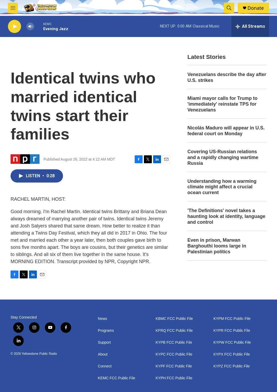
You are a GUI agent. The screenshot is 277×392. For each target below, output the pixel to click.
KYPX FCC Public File (231, 354)
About (103, 354)
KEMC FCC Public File (116, 378)
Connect (104, 366)
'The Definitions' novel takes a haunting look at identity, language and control (226, 216)
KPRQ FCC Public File (174, 331)
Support (104, 342)
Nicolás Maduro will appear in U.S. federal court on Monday (226, 130)
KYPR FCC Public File (231, 331)
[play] (14, 27)
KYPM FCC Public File (232, 319)
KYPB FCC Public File (174, 342)
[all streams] (250, 26)
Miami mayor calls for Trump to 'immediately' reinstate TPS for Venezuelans (222, 104)
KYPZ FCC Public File (231, 366)
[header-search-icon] (229, 8)
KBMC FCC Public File (174, 319)
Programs (106, 331)
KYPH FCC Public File (174, 378)
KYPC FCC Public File (174, 354)
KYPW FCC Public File (232, 342)
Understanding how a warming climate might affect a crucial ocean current (221, 187)
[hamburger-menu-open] (13, 8)
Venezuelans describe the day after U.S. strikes (226, 77)
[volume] (30, 26)
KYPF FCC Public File (174, 366)
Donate (255, 8)
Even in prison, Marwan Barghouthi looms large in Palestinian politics (216, 245)
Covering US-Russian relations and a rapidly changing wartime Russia (222, 157)
